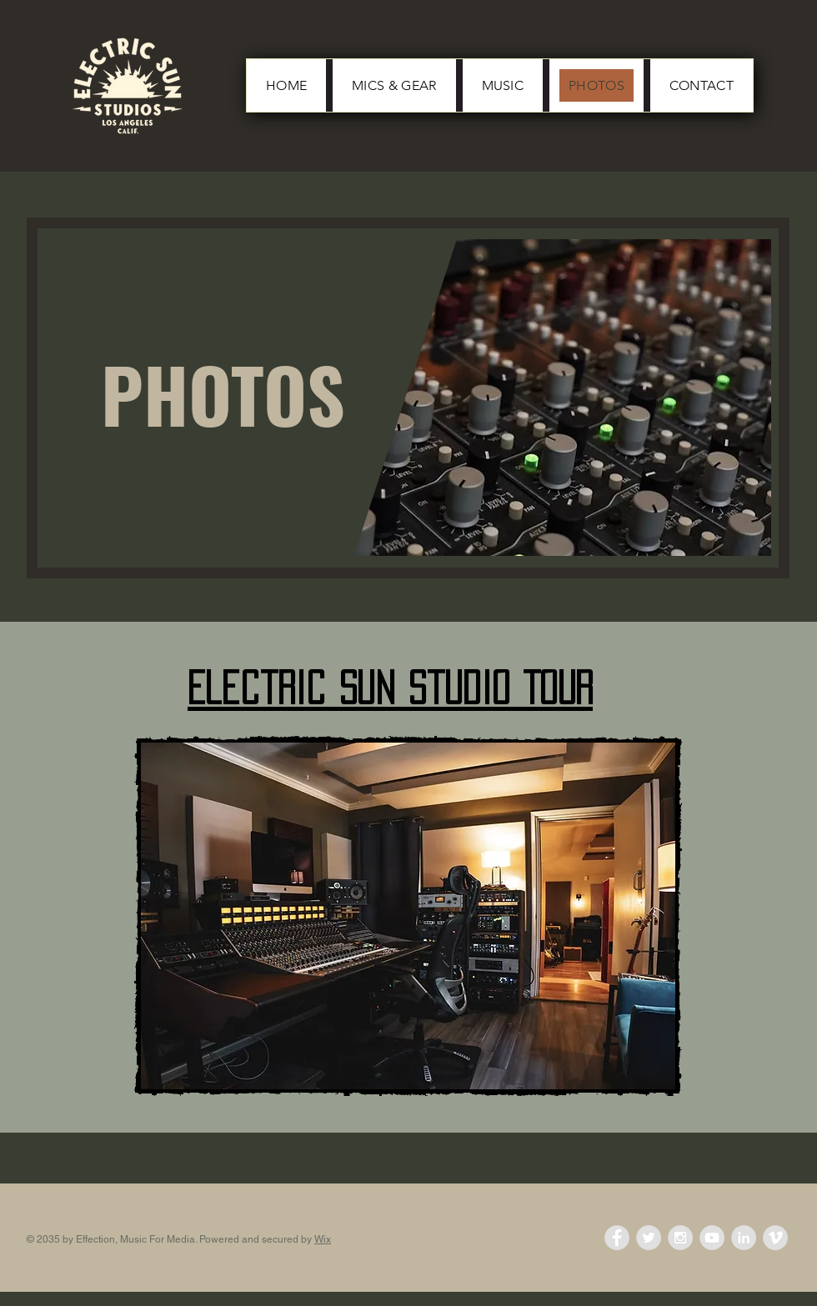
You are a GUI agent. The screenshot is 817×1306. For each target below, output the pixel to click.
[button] (408, 916)
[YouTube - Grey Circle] (711, 1237)
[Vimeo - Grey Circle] (775, 1237)
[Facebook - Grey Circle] (616, 1237)
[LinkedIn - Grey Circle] (743, 1237)
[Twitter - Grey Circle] (648, 1237)
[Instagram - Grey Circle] (680, 1237)
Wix (322, 1239)
